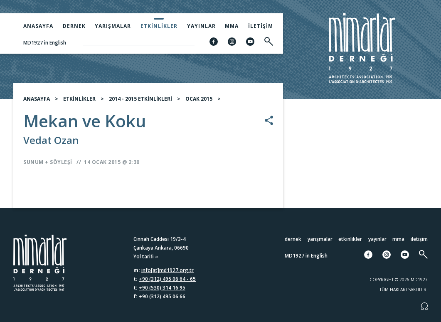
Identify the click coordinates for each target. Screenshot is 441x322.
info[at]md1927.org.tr (167, 270)
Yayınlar (201, 26)
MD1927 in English (44, 42)
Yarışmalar (113, 26)
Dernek (74, 26)
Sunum (33, 162)
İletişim (260, 26)
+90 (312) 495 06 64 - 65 (167, 278)
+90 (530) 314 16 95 (162, 287)
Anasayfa (38, 26)
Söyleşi (61, 162)
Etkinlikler (158, 26)
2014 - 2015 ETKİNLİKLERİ (140, 98)
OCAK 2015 (198, 98)
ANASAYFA (36, 98)
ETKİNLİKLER (79, 98)
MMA (232, 26)
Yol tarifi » (145, 256)
